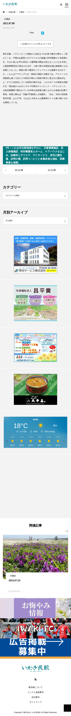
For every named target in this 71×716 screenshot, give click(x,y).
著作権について (35, 687)
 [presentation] (66, 531)
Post (32, 32)
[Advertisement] (35, 485)
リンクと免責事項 (35, 692)
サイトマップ (35, 702)
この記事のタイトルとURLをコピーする (35, 44)
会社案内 (35, 697)
